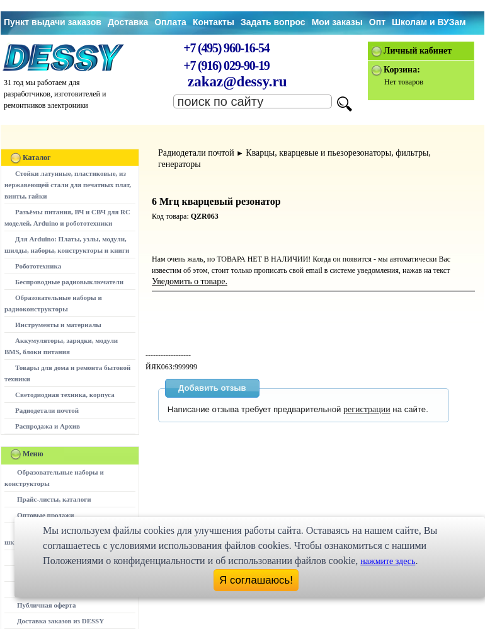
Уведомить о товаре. (189, 281)
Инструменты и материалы (58, 324)
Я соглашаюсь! (256, 580)
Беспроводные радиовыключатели (69, 282)
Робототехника (38, 266)
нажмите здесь (387, 561)
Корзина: (402, 69)
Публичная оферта (46, 605)
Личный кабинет (418, 50)
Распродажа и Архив (47, 426)
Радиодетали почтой (47, 410)
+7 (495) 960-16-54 (226, 48)
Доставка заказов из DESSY (60, 621)
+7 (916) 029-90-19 (226, 65)
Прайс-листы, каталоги (54, 499)
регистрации (367, 409)
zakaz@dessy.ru (237, 81)
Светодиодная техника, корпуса (65, 394)
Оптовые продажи (45, 515)
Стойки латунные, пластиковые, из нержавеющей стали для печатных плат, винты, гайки (67, 185)
